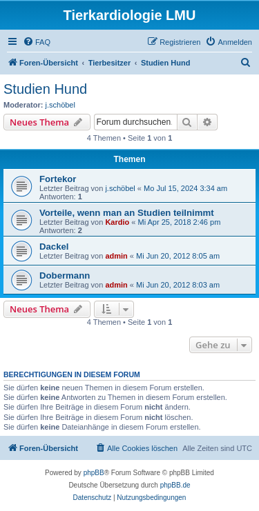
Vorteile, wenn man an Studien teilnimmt (126, 213)
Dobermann (64, 275)
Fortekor (58, 179)
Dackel (54, 246)
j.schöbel (60, 105)
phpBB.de (175, 485)
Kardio (117, 222)
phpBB (94, 473)
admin (116, 256)
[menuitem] (36, 42)
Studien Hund (45, 89)
